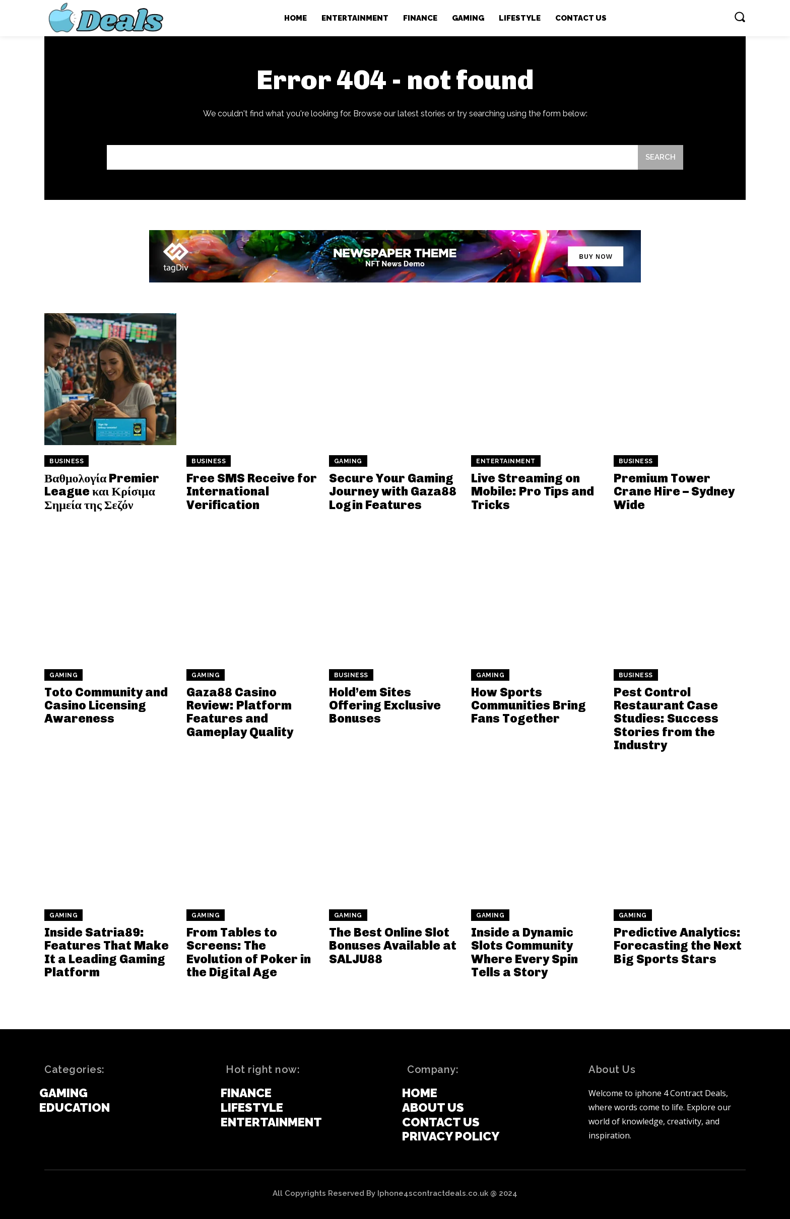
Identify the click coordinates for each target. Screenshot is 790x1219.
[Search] (660, 157)
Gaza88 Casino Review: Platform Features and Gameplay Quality (239, 712)
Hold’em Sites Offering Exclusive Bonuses (385, 705)
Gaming (348, 461)
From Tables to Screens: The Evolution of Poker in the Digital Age (248, 952)
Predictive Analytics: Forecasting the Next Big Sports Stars (678, 945)
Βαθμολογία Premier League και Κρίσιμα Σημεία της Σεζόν (101, 491)
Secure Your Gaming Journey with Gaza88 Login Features (392, 491)
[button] (740, 17)
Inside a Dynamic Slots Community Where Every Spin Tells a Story (524, 952)
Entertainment (506, 461)
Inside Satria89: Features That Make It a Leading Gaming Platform (106, 952)
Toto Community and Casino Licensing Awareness (106, 705)
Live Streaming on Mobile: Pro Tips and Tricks (532, 491)
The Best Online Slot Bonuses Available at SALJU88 (392, 945)
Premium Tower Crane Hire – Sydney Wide (674, 491)
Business (66, 461)
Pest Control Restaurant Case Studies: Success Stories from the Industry (666, 719)
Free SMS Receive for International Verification (251, 491)
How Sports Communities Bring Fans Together (528, 705)
